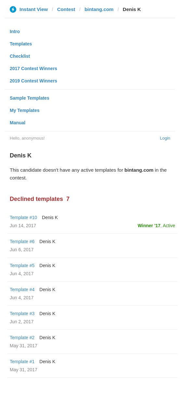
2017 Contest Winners (33, 68)
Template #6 (22, 241)
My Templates (25, 110)
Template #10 (23, 217)
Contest (66, 9)
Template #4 (22, 289)
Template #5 (22, 265)
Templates (21, 43)
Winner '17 (149, 225)
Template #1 (22, 361)
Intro (15, 31)
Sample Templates (29, 98)
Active (169, 225)
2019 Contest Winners (33, 80)
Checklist (20, 56)
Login (165, 138)
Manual (17, 122)
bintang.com (98, 9)
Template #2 (22, 337)
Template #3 (22, 313)
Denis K (50, 217)
